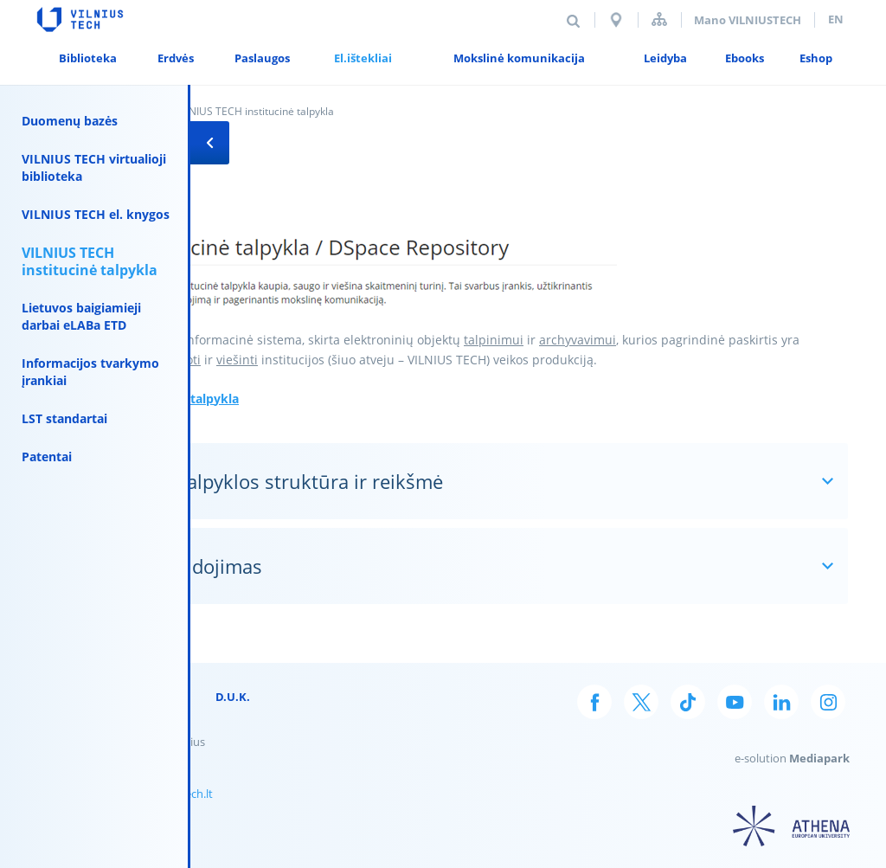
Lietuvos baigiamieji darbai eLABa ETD (81, 316)
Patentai (47, 456)
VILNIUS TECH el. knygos (96, 214)
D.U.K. (232, 696)
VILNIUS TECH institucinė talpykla (89, 261)
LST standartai (64, 418)
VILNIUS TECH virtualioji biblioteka (94, 167)
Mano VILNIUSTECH (747, 20)
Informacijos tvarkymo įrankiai (90, 372)
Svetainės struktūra (659, 19)
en (836, 19)
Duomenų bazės (70, 121)
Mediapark (819, 758)
